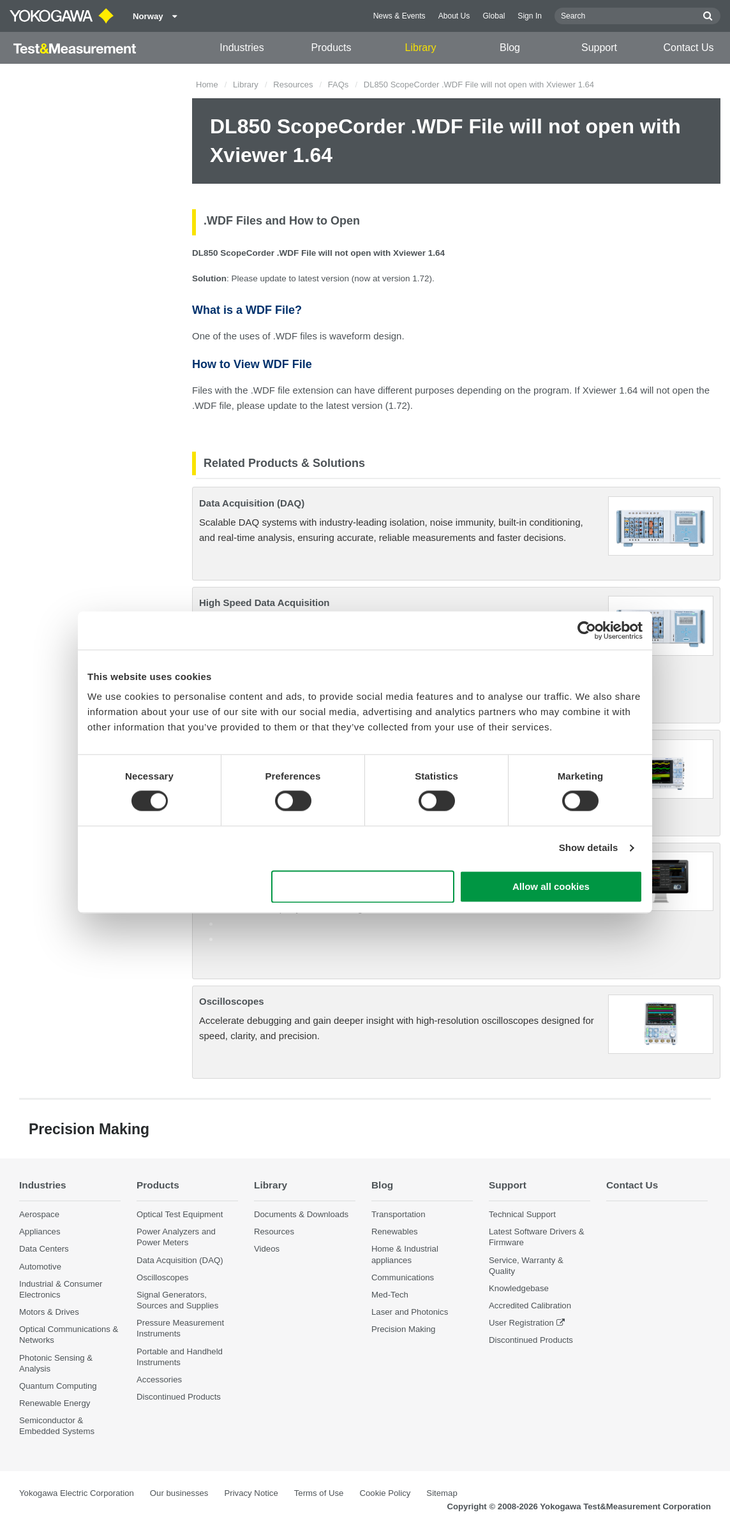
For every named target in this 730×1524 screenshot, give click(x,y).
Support (599, 47)
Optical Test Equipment (180, 1214)
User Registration (521, 1323)
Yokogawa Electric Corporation (76, 1493)
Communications (402, 1277)
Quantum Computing (58, 1386)
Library (420, 47)
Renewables (394, 1231)
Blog (510, 47)
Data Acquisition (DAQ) (251, 503)
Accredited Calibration (530, 1305)
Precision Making (403, 1329)
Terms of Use (319, 1493)
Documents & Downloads (301, 1214)
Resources (293, 84)
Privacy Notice (251, 1493)
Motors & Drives (49, 1312)
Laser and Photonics (409, 1312)
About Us (454, 15)
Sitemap (441, 1493)
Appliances (40, 1231)
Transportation (398, 1214)
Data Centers (44, 1249)
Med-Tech (389, 1294)
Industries (242, 47)
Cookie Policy (384, 1493)
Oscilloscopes (231, 1001)
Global (493, 15)
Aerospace (39, 1214)
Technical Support (522, 1214)
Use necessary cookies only (363, 886)
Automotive (40, 1266)
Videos (266, 1249)
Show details (588, 848)
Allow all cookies (551, 886)
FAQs (338, 84)
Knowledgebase (519, 1288)
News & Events (399, 15)
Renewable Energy (54, 1403)
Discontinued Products (179, 1397)
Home (207, 84)
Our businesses (179, 1493)
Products (331, 47)
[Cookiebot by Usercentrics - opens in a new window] (587, 630)
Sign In (530, 15)
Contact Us (688, 47)
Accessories (159, 1379)
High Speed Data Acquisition (264, 602)
